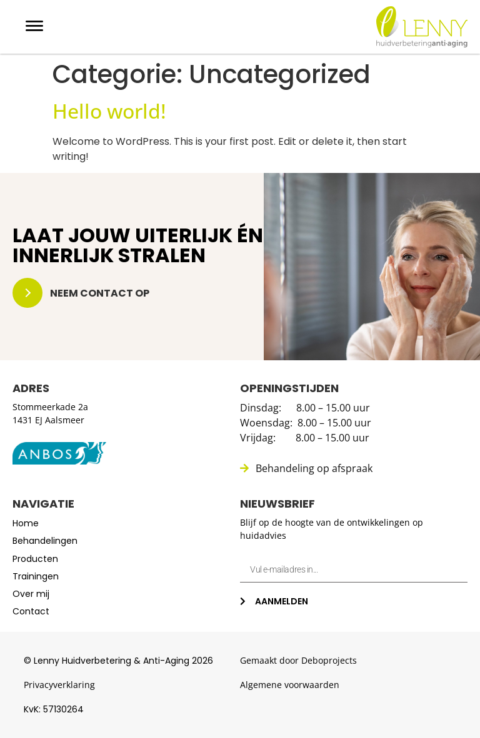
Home (25, 523)
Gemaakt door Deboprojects (298, 660)
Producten (35, 559)
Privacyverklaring (59, 685)
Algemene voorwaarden (289, 685)
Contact (30, 611)
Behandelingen (45, 540)
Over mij (30, 594)
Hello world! (109, 110)
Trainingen (35, 576)
